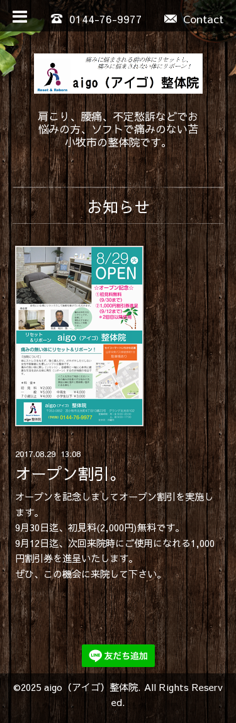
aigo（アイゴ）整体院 (91, 686)
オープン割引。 (70, 473)
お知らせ (118, 207)
